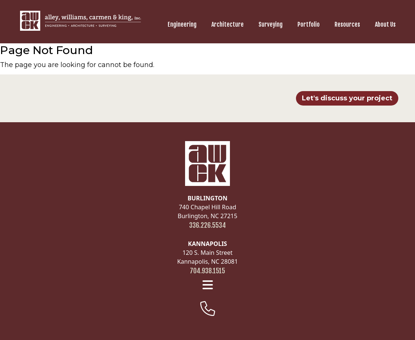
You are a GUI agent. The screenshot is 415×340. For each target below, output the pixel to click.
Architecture (227, 24)
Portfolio (308, 24)
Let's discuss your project (347, 98)
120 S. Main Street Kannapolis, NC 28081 (207, 253)
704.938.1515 (207, 271)
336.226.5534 (207, 225)
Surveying (270, 24)
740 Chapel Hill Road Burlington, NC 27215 (207, 207)
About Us (385, 24)
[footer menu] (207, 285)
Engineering (182, 24)
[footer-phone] (207, 308)
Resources (347, 24)
